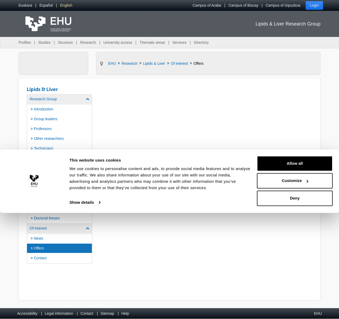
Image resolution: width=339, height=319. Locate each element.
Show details (81, 308)
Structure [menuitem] (65, 42)
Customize (295, 286)
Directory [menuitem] (201, 42)
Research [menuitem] (88, 42)
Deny (295, 304)
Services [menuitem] (179, 42)
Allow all (295, 269)
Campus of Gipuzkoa (283, 5)
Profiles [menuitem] (25, 42)
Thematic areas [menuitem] (152, 42)
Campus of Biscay (243, 5)
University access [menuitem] (117, 42)
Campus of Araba (207, 5)
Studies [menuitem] (44, 42)
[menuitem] (25, 5)
